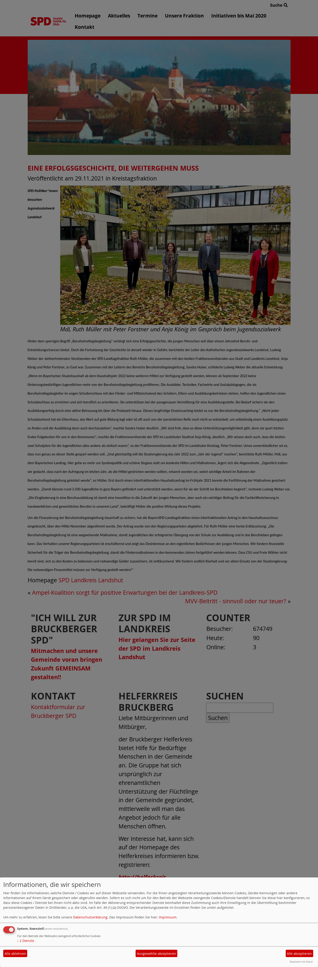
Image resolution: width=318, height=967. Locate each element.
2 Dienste (25, 940)
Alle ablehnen (15, 953)
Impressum (167, 917)
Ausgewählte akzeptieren (156, 953)
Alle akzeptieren (299, 953)
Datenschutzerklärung (90, 917)
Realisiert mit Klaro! (301, 961)
